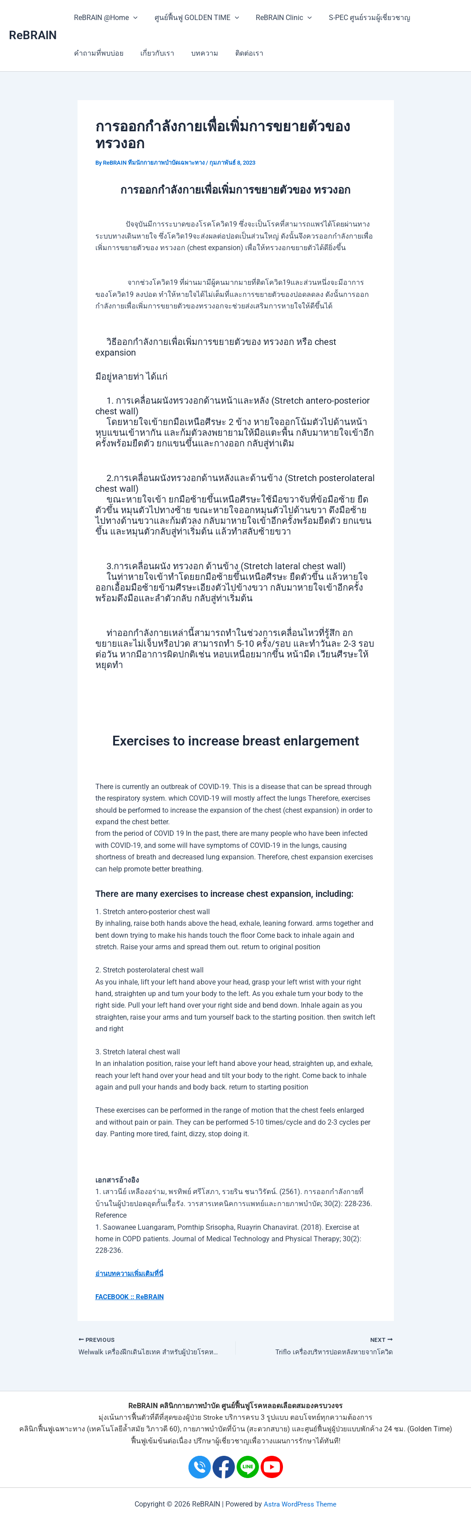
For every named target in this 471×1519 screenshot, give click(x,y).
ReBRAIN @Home (104, 18)
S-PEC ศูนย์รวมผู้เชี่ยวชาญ (360, 17)
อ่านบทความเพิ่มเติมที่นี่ (132, 1273)
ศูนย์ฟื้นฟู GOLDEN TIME (193, 18)
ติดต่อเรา (240, 53)
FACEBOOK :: (116, 1296)
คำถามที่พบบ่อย (97, 53)
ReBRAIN (33, 35)
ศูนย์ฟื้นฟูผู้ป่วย (325, 1429)
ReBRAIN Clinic (277, 18)
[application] (131, 18)
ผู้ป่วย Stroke (204, 1417)
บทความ (198, 53)
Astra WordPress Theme (300, 1504)
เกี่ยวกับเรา (153, 53)
